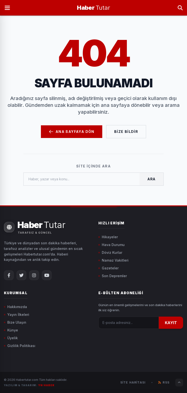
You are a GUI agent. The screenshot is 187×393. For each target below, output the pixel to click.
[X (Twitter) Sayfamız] (21, 275)
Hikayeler (108, 237)
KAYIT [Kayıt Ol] (171, 322)
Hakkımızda (15, 307)
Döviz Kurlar (110, 252)
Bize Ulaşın (15, 322)
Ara (151, 179)
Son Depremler (112, 276)
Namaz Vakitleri (113, 260)
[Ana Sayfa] (93, 8)
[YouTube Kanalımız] (47, 275)
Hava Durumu (111, 245)
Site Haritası (133, 382)
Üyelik (11, 338)
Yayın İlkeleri (16, 314)
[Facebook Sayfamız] (9, 275)
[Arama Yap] (180, 8)
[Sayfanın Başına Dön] (179, 382)
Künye (11, 330)
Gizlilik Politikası (19, 346)
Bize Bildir (126, 131)
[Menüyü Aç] (7, 7)
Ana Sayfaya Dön (71, 131)
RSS (163, 382)
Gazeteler (108, 268)
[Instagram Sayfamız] (34, 275)
